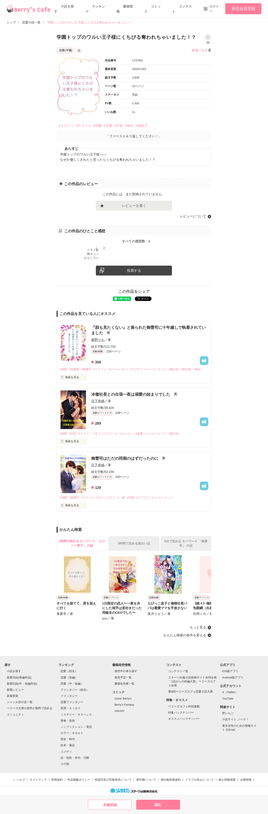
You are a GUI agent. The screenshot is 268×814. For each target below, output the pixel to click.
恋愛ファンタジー (72, 702)
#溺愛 (63, 369)
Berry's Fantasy (124, 704)
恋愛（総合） (69, 671)
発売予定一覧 (123, 677)
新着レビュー (15, 689)
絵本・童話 (68, 745)
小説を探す (14, 671)
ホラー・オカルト (72, 733)
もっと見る (198, 627)
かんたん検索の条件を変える (184, 635)
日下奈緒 (97, 401)
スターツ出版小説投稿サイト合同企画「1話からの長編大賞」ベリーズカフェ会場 (192, 681)
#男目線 (186, 369)
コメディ (66, 751)
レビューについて (193, 216)
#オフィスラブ (103, 433)
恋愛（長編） (69, 677)
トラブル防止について (199, 779)
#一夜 (121, 497)
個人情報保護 (227, 779)
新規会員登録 (243, 8)
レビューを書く (134, 206)
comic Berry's (123, 698)
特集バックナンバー (181, 712)
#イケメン (66, 125)
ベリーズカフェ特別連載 (184, 706)
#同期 (130, 497)
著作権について (146, 779)
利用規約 (57, 779)
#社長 (72, 433)
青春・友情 (68, 720)
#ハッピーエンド (155, 369)
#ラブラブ (136, 369)
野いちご (228, 713)
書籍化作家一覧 (124, 683)
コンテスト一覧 (178, 671)
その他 (65, 764)
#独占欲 (174, 369)
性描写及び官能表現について (113, 779)
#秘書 (139, 433)
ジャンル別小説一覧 (19, 702)
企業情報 (246, 779)
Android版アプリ (232, 677)
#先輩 (108, 125)
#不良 (118, 125)
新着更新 (12, 696)
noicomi (119, 710)
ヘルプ (20, 779)
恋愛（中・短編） (72, 683)
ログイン (214, 9)
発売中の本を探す (125, 671)
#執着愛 (74, 369)
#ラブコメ (83, 125)
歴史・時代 (68, 739)
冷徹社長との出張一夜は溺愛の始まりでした (131, 394)
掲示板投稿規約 (171, 779)
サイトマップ (38, 779)
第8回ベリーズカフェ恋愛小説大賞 (190, 691)
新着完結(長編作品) (19, 677)
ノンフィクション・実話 (76, 726)
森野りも (97, 340)
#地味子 (141, 125)
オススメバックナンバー (184, 718)
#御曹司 (86, 369)
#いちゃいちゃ (118, 369)
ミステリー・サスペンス (76, 714)
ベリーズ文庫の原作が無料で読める (29, 708)
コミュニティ (15, 714)
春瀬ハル (198, 50)
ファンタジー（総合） (75, 689)
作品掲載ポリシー (78, 779)
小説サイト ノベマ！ (235, 719)
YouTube (227, 698)
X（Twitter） (230, 692)
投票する (134, 270)
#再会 (196, 369)
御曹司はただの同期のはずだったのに (125, 458)
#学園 (97, 125)
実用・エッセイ (70, 708)
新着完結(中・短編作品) (22, 683)
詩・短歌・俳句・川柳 (75, 757)
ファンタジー (69, 696)
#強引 (129, 125)
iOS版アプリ (230, 671)
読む (158, 805)
